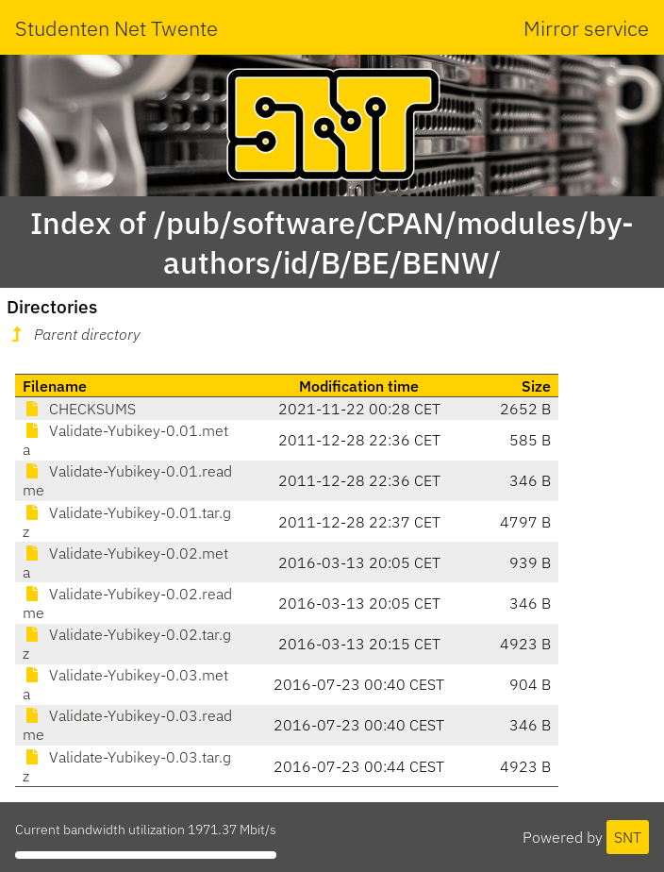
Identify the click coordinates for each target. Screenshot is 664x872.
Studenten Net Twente (116, 28)
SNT (627, 837)
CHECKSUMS (79, 408)
